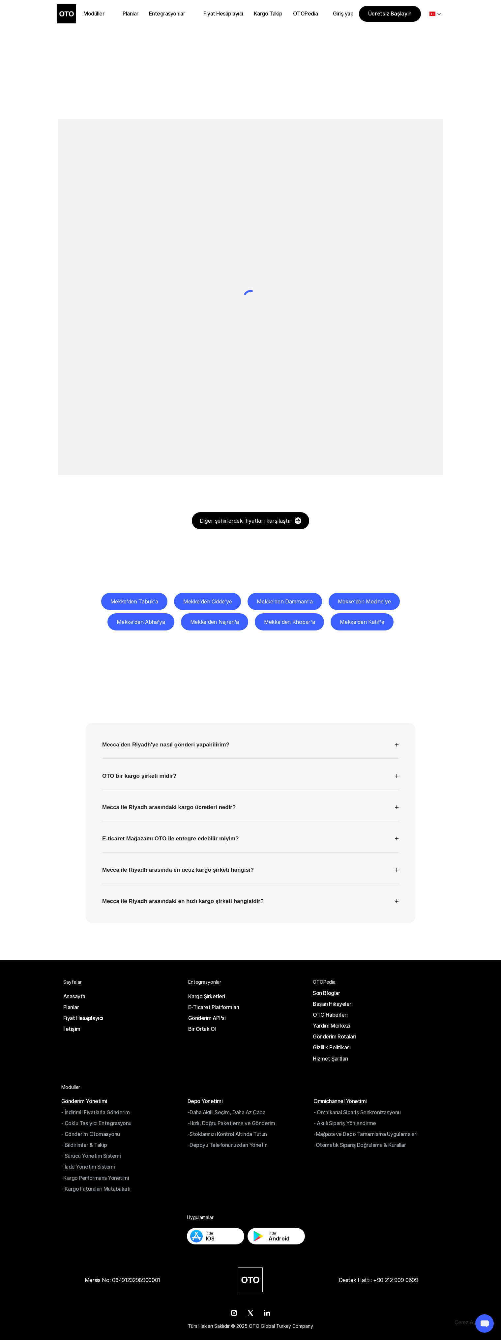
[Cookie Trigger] (471, 1322)
